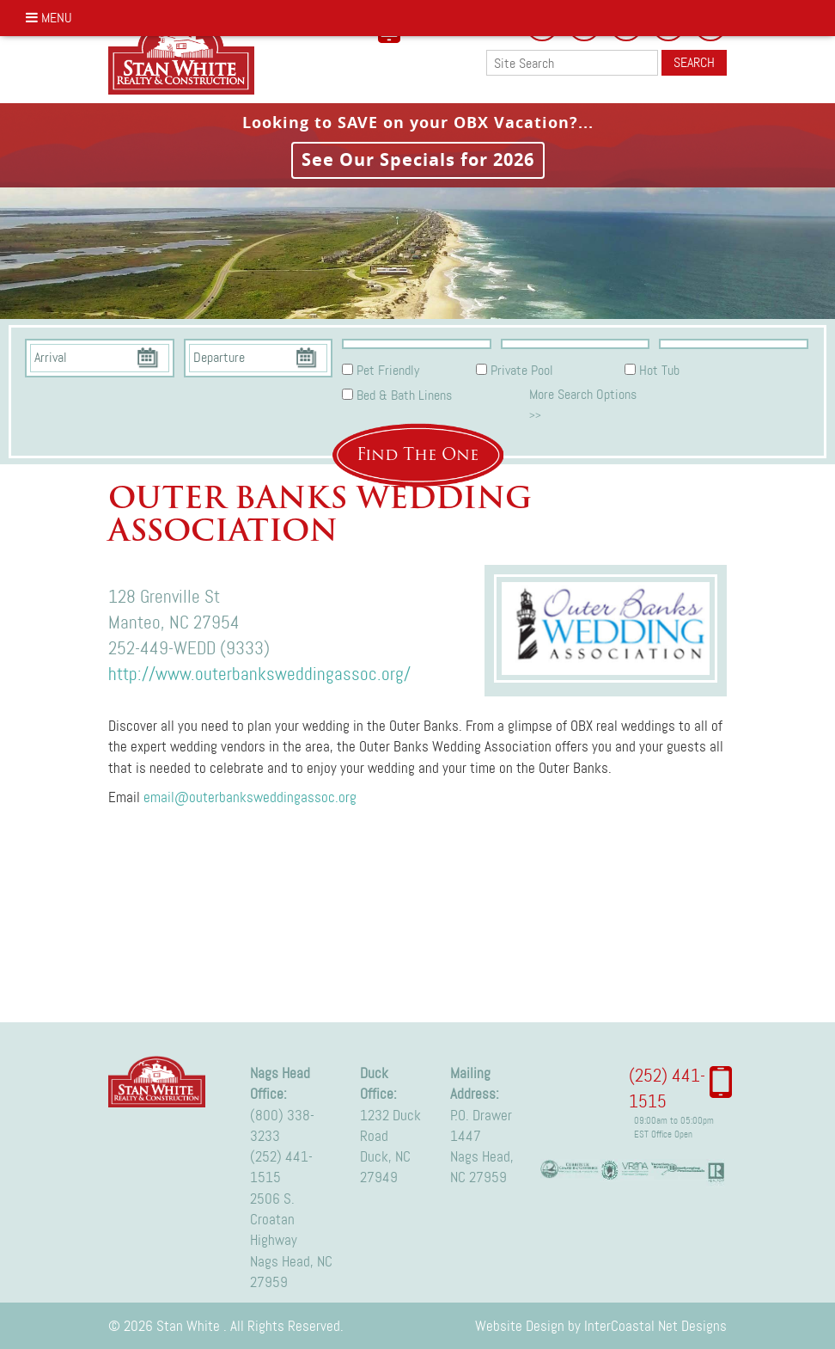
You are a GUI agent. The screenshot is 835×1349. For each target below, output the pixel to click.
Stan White (186, 56)
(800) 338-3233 (282, 1125)
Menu (49, 18)
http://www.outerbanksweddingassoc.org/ (259, 674)
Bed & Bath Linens (404, 395)
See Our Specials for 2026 (418, 159)
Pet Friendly (388, 370)
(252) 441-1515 (281, 1167)
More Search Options (583, 403)
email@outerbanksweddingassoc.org (250, 797)
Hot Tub (659, 370)
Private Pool (522, 370)
